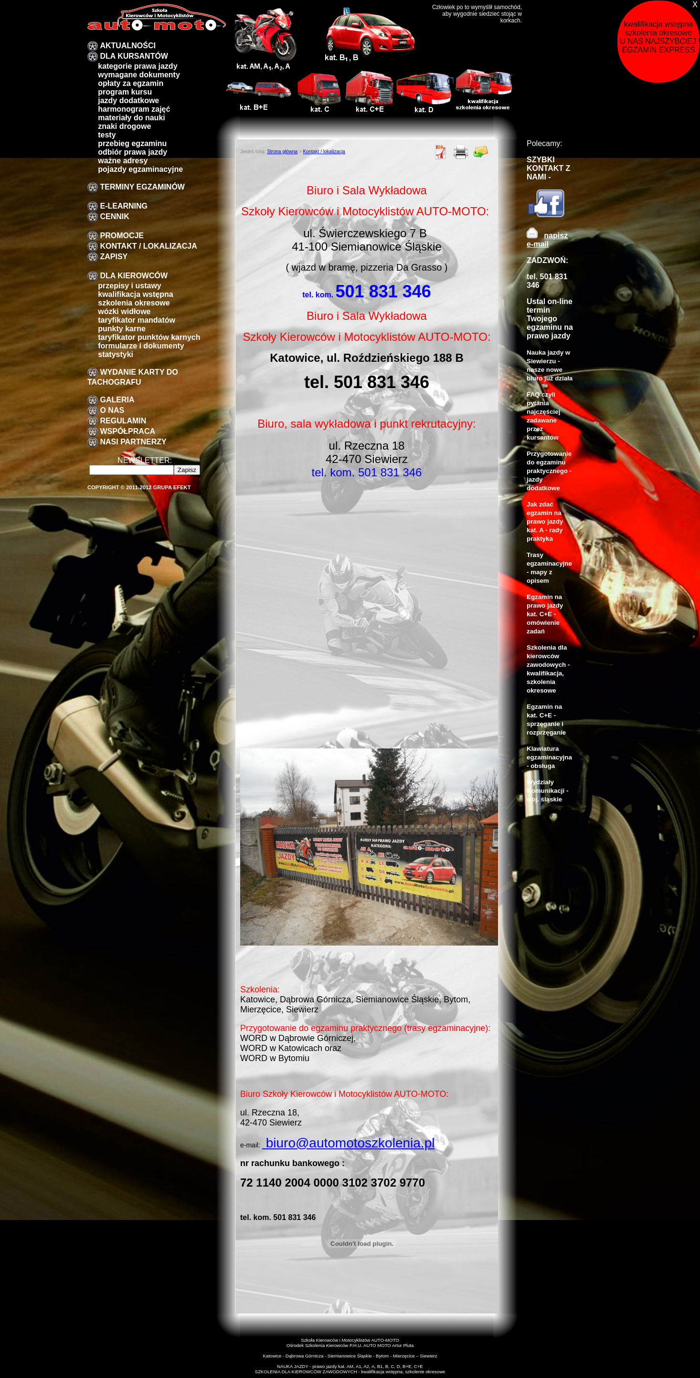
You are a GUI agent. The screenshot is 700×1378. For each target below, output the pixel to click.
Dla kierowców (134, 276)
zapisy (113, 256)
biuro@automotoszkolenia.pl (348, 1143)
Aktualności (127, 46)
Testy (107, 135)
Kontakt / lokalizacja (148, 246)
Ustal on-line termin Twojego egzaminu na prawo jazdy (550, 318)
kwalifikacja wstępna (135, 294)
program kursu (125, 92)
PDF (440, 151)
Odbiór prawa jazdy (132, 152)
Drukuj (460, 151)
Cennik (114, 216)
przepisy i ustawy (129, 286)
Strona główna (282, 151)
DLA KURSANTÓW (134, 56)
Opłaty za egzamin (130, 83)
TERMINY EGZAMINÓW (142, 187)
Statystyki (115, 354)
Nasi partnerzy (133, 442)
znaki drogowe (124, 126)
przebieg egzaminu (132, 143)
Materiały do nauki (131, 118)
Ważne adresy (123, 161)
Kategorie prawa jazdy (137, 66)
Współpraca (127, 431)
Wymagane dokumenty (139, 75)
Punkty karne (122, 329)
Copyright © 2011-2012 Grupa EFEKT (139, 487)
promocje (122, 235)
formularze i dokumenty (141, 346)
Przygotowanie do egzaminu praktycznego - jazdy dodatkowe (549, 471)
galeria (117, 400)
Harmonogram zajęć (134, 109)
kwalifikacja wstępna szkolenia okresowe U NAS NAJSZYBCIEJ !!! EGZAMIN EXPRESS (660, 37)
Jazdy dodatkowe (128, 100)
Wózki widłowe (124, 311)
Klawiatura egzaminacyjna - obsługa (549, 757)
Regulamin (123, 421)
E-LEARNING (124, 206)
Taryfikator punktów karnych (149, 337)
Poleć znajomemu (480, 151)
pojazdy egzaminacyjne (140, 169)
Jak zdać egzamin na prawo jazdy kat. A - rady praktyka (545, 521)
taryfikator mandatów (136, 320)
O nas (112, 410)
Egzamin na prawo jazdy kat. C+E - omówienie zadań (545, 614)
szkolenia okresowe (134, 303)
